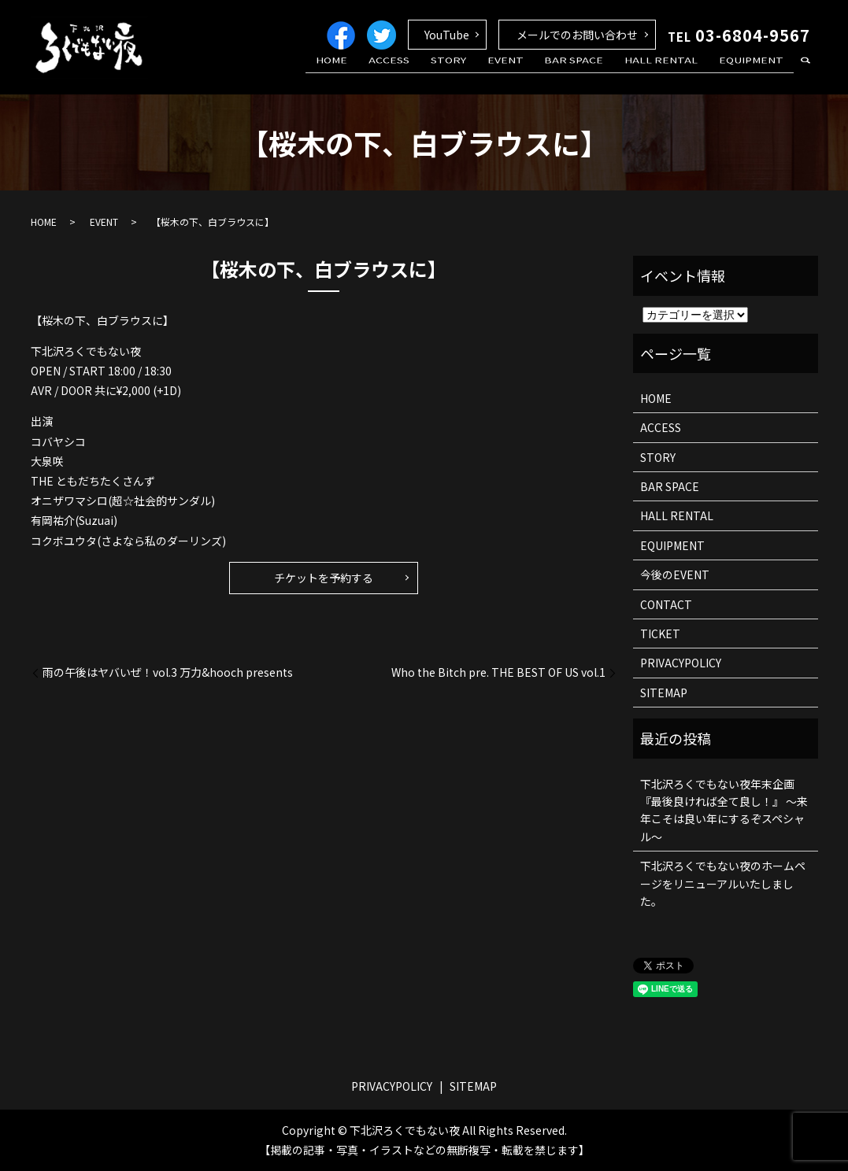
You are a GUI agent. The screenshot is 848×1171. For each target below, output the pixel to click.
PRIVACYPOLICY (680, 662)
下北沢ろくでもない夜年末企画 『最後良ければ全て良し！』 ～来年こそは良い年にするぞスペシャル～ (724, 810)
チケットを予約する (323, 578)
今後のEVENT (674, 574)
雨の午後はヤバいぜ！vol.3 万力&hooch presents (168, 672)
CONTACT (666, 604)
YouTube (446, 34)
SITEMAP (663, 692)
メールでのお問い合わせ (577, 34)
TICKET (660, 633)
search (806, 74)
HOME (382, 73)
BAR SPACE (594, 73)
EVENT (533, 73)
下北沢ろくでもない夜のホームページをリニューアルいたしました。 (722, 883)
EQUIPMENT (755, 73)
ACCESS (432, 73)
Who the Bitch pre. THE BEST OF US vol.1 (498, 672)
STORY (484, 73)
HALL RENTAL (672, 73)
